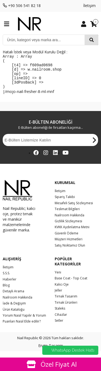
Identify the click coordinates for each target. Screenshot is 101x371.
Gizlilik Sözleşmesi (68, 227)
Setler (59, 327)
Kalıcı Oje (62, 291)
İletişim (89, 5)
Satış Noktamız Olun (70, 251)
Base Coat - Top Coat (71, 284)
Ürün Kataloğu (14, 316)
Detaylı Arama (13, 297)
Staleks (60, 315)
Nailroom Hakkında (69, 221)
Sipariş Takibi (65, 203)
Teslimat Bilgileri (67, 215)
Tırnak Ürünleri (66, 309)
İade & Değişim (14, 309)
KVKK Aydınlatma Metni (72, 233)
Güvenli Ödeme (66, 239)
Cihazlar (61, 321)
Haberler (9, 285)
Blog (6, 291)
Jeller (58, 296)
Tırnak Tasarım (66, 302)
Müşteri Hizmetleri (68, 245)
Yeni (58, 278)
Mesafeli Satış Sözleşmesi (74, 209)
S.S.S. (6, 279)
